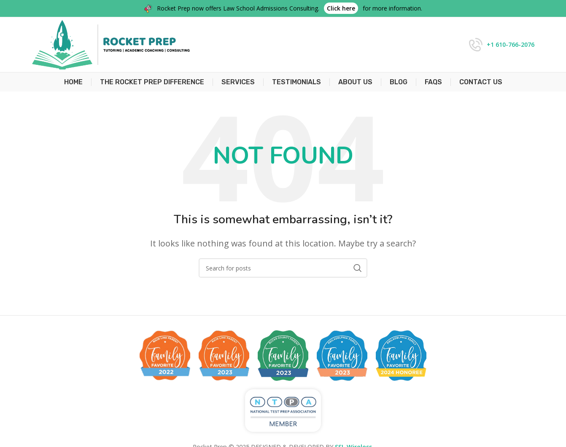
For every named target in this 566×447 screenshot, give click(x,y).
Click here (341, 8)
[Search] (283, 268)
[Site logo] (111, 44)
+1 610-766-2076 (510, 44)
